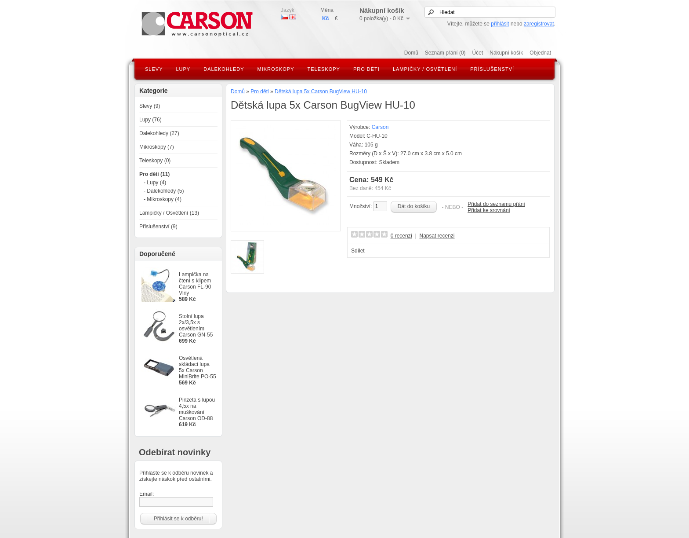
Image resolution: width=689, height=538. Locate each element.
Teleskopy (324, 69)
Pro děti (366, 69)
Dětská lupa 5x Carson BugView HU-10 (321, 91)
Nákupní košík (506, 53)
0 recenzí (401, 236)
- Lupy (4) (155, 182)
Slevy (154, 69)
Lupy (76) (150, 120)
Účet (477, 53)
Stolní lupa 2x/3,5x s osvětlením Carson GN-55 (196, 325)
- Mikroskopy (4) (162, 199)
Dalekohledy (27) (159, 133)
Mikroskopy (275, 69)
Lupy (183, 69)
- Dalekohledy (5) (164, 191)
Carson (380, 127)
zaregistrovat (539, 24)
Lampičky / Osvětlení (425, 69)
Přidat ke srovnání (489, 210)
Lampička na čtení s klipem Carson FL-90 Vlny (195, 283)
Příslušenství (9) (158, 226)
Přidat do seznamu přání (496, 204)
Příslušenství (492, 69)
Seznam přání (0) (445, 53)
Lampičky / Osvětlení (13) (169, 213)
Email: (176, 499)
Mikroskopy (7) (156, 147)
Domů (411, 53)
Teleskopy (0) (154, 160)
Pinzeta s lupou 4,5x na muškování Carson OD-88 (197, 409)
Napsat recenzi (436, 236)
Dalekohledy (223, 69)
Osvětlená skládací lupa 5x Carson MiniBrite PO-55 (197, 367)
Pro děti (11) (154, 174)
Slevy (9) (149, 106)
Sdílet (358, 251)
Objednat (540, 53)
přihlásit (500, 24)
